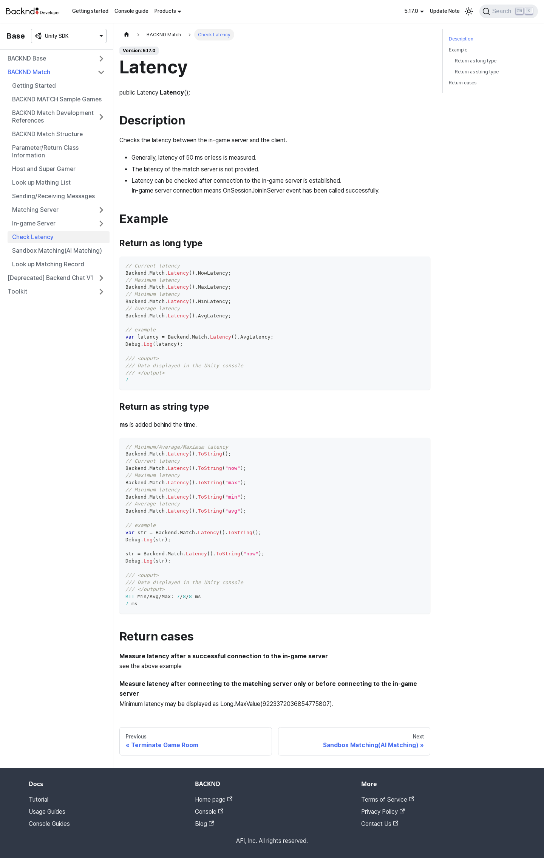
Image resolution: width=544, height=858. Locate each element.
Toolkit (17, 291)
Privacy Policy (383, 811)
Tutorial (38, 799)
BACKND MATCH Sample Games (57, 99)
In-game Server (34, 223)
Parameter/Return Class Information (45, 151)
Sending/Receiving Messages (53, 196)
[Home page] (126, 34)
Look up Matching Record (48, 264)
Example (458, 50)
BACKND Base (27, 58)
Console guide (131, 11)
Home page (213, 799)
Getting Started (34, 85)
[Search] (508, 11)
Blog (204, 823)
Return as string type (477, 72)
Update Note (445, 11)
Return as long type (475, 61)
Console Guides (49, 823)
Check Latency (33, 237)
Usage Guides (47, 811)
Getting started (90, 11)
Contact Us (379, 823)
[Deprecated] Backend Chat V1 (50, 277)
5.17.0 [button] (411, 11)
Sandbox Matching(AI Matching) (57, 250)
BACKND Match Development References (53, 116)
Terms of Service (387, 799)
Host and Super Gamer (44, 169)
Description (461, 39)
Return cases (462, 82)
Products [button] (165, 11)
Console (209, 811)
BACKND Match (29, 72)
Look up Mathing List (41, 182)
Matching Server (35, 209)
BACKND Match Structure (47, 134)
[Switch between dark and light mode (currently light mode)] (469, 11)
